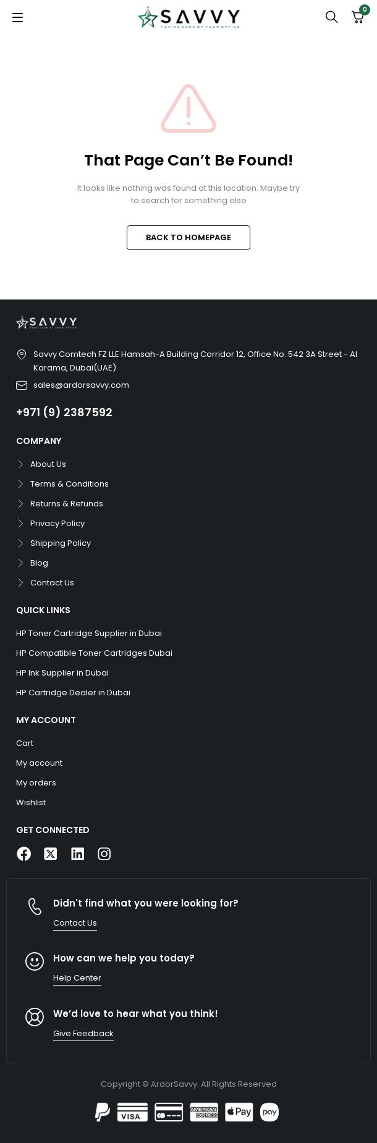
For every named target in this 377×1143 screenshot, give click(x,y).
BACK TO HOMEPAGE (188, 237)
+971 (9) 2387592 (64, 412)
